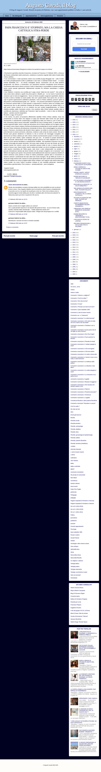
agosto (76, 146)
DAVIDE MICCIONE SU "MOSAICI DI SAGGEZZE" (82, 177)
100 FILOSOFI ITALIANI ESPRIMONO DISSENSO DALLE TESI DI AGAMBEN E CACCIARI (87, 648)
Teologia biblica (75, 563)
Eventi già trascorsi (76, 415)
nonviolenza (74, 480)
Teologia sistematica (15, 176)
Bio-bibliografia (17, 16)
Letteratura (74, 458)
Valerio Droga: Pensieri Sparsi (79, 622)
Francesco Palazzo (76, 605)
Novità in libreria (75, 483)
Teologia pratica (75, 566)
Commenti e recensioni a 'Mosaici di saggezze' (84, 382)
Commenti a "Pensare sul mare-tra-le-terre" (83, 307)
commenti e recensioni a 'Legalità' (80, 379)
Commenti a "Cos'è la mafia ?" (79, 298)
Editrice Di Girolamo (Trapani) (79, 599)
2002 (74, 274)
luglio (75, 149)
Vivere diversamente (15, 184)
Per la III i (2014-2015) (77, 506)
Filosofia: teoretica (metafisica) (79, 443)
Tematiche (60, 16)
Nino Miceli (74, 477)
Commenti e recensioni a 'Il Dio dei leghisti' (82, 348)
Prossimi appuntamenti (77, 526)
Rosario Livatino (75, 535)
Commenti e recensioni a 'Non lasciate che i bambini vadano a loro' (83, 385)
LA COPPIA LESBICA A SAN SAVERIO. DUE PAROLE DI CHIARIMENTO (83, 690)
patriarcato (74, 492)
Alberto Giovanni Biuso (77, 587)
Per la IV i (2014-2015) (77, 509)
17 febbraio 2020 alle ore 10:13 (17, 199)
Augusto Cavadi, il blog (50, 6)
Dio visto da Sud (75, 409)
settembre (77, 144)
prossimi (73, 523)
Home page (34, 236)
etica (72, 412)
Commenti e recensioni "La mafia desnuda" (83, 318)
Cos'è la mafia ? (75, 406)
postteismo (74, 520)
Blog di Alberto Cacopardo (78, 590)
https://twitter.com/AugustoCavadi (83, 67)
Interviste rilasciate (76, 449)
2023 (74, 127)
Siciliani (73, 540)
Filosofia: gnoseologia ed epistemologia (82, 435)
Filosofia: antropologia (77, 426)
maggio (76, 153)
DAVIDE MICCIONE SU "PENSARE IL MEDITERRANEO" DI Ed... (82, 215)
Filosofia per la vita (76, 602)
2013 (74, 247)
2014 (74, 245)
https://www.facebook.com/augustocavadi (85, 63)
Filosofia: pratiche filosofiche (78, 440)
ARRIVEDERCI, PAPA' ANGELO (88, 698)
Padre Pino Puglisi (76, 489)
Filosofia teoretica (75, 423)
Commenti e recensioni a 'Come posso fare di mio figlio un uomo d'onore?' (83, 330)
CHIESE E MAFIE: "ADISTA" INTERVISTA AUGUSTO (82, 173)
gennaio (76, 229)
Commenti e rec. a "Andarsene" (79, 315)
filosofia (73, 417)
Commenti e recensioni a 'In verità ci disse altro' (84, 354)
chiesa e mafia (75, 292)
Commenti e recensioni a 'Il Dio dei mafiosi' (83, 351)
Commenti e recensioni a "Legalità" (80, 397)
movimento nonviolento (77, 472)
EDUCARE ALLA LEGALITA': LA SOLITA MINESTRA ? (83, 185)
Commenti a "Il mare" (76, 304)
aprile (75, 156)
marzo (76, 158)
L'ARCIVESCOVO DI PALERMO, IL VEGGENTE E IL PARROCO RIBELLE (88, 633)
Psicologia (73, 529)
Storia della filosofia (76, 558)
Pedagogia (74, 495)
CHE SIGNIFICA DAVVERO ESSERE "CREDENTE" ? (87, 731)
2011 (74, 252)
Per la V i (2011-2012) (77, 512)
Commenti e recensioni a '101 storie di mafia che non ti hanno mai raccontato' (83, 321)
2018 (74, 235)
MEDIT (72, 469)
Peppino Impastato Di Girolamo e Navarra (82, 503)
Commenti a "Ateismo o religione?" (80, 295)
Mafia (72, 463)
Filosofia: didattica (76, 429)
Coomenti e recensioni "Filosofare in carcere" (83, 403)
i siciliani (73, 446)
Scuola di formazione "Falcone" (79, 616)
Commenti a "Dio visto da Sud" (79, 301)
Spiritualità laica (75, 549)
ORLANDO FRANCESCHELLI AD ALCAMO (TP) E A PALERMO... (82, 225)
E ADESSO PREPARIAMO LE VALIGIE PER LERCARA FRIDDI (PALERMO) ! (87, 744)
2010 (74, 254)
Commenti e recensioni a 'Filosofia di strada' (83, 341)
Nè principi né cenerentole (78, 475)
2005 (74, 267)
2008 (74, 259)
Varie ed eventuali (76, 575)
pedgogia (73, 498)
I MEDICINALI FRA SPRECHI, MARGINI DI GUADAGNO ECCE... (82, 210)
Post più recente (9, 236)
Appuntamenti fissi (31, 16)
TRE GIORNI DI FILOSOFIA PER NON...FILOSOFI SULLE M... (83, 189)
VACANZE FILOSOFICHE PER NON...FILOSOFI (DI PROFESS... (82, 199)
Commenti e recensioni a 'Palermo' (80, 389)
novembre (77, 139)
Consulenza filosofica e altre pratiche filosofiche (84, 400)
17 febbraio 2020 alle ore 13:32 (17, 214)
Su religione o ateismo (77, 560)
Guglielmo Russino (76, 607)
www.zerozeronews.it (10, 63)
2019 (74, 232)
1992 (72, 284)
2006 (74, 264)
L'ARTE (73, 455)
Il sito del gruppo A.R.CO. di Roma (80, 610)
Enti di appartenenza (47, 16)
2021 (74, 132)
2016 (74, 240)
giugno (76, 151)
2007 (74, 262)
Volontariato (74, 578)
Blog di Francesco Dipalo (77, 593)
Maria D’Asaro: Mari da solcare (79, 613)
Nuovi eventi (74, 486)
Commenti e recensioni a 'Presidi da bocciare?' (84, 392)
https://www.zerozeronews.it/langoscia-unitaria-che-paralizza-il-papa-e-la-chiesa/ (28, 69)
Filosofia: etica (75, 432)
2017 (74, 237)
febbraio (76, 161)
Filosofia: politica (75, 437)
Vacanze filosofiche (76, 619)
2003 (74, 271)
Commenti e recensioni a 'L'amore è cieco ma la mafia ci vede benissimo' (84, 358)
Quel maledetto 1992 (76, 532)
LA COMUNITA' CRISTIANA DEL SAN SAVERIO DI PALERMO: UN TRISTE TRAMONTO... (87, 676)
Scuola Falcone (75, 538)
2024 (74, 124)
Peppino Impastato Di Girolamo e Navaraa (82, 500)
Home (7, 16)
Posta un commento (12, 227)
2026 (74, 120)
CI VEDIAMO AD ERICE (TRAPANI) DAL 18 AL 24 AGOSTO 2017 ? (86, 710)
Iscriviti (84, 49)
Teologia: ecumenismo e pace (79, 572)
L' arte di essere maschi (77, 452)
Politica (73, 515)
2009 (74, 257)
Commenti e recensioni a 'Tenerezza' (81, 395)
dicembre (76, 136)
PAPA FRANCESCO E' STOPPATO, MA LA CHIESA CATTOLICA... (82, 194)
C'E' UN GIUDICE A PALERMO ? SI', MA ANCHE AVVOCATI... (83, 181)
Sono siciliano (74, 546)
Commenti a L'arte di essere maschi (81, 312)
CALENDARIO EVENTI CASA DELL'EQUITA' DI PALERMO (82, 163)
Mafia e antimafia (75, 466)
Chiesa (72, 289)
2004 (74, 269)
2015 (74, 242)
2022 (74, 129)
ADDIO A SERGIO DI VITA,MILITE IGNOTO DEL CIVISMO (82, 168)
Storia (72, 552)
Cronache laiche (75, 596)
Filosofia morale (75, 420)
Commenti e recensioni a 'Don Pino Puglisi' (83, 334)
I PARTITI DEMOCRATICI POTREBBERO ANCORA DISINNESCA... (82, 204)
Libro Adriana (74, 460)
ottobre (76, 141)
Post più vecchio (58, 236)
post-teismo (74, 518)
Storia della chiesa (76, 555)
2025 (74, 122)
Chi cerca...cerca (75, 286)
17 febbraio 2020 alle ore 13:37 (17, 223)
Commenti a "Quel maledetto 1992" (80, 309)
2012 (74, 249)
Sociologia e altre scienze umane (80, 543)
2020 (74, 134)
